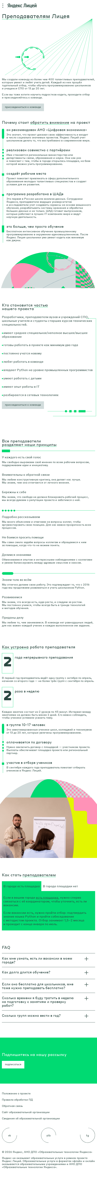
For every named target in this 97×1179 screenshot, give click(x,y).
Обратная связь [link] (12, 1105)
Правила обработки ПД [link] (17, 1099)
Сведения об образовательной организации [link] (31, 1118)
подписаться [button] (13, 1064)
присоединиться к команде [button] (23, 404)
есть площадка (47, 897)
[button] (23, 107)
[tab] (21, 886)
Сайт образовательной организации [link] (26, 1112)
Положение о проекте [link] (16, 1093)
